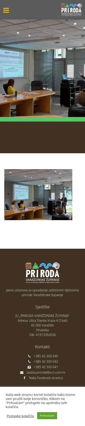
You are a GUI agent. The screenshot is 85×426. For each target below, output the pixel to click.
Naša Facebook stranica (42, 378)
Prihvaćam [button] (47, 416)
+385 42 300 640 (42, 356)
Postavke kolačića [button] (20, 416)
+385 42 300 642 (42, 361)
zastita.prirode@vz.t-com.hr (42, 372)
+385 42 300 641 (42, 367)
